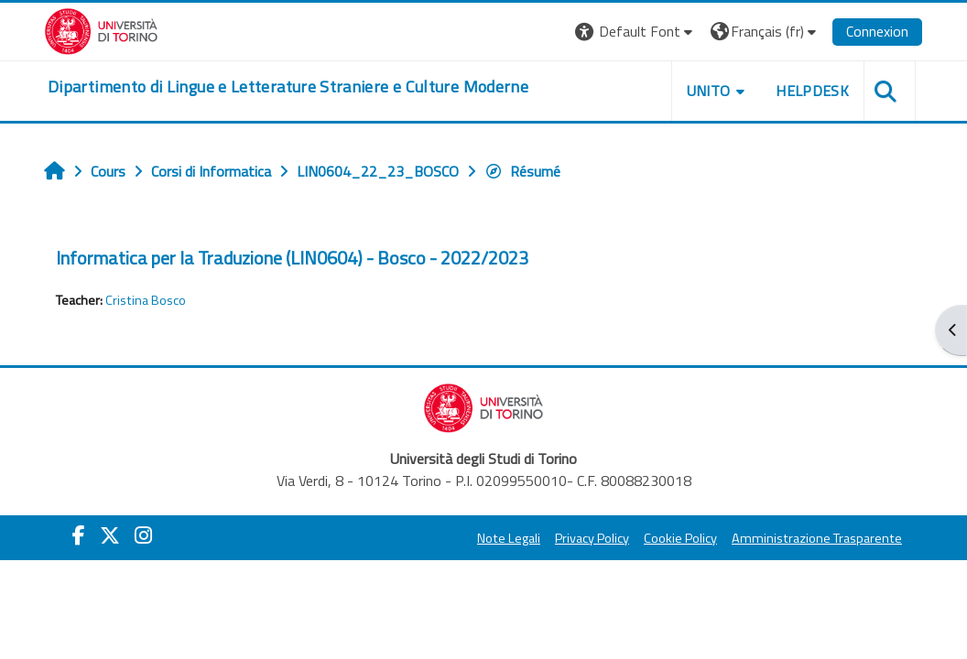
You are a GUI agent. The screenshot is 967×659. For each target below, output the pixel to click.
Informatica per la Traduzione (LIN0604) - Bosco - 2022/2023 (292, 257)
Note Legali (508, 538)
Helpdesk (812, 91)
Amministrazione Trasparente (817, 538)
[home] (288, 87)
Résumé (522, 171)
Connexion (877, 31)
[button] (636, 31)
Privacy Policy (592, 538)
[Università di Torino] (101, 29)
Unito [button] (709, 91)
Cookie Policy (680, 538)
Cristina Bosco (145, 300)
